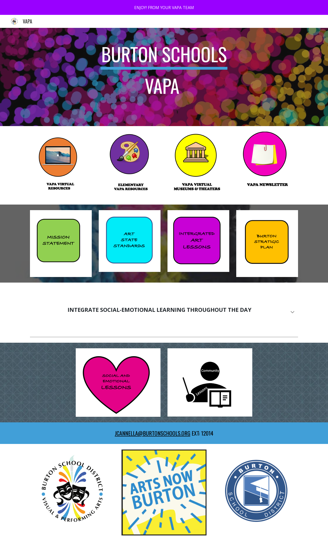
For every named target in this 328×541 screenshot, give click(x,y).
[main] (164, 77)
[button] (292, 312)
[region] (164, 7)
